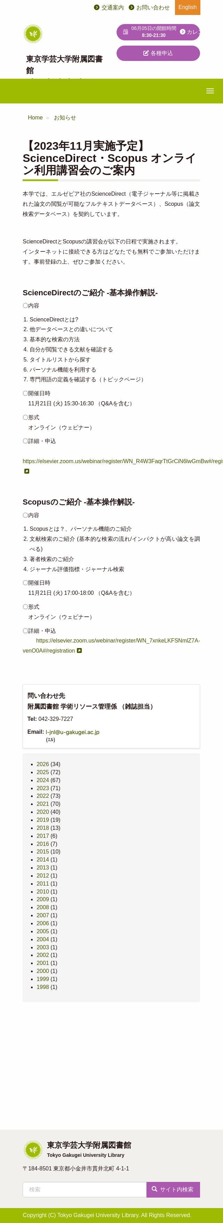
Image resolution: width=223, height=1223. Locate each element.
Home (35, 117)
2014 (43, 860)
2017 (43, 836)
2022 (43, 796)
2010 (43, 892)
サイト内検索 (172, 1189)
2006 (43, 923)
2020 (43, 812)
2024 (43, 780)
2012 (43, 876)
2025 (43, 772)
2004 (43, 939)
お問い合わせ (153, 7)
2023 (43, 788)
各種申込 (158, 53)
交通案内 (113, 7)
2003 (43, 947)
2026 (43, 764)
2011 (43, 884)
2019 (43, 820)
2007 (43, 915)
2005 (43, 931)
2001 (43, 963)
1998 (43, 987)
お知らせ (65, 117)
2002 (43, 955)
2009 (43, 899)
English (187, 7)
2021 (43, 804)
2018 (43, 828)
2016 (43, 844)
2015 (43, 852)
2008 (43, 907)
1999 (43, 979)
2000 (43, 971)
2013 (43, 868)
